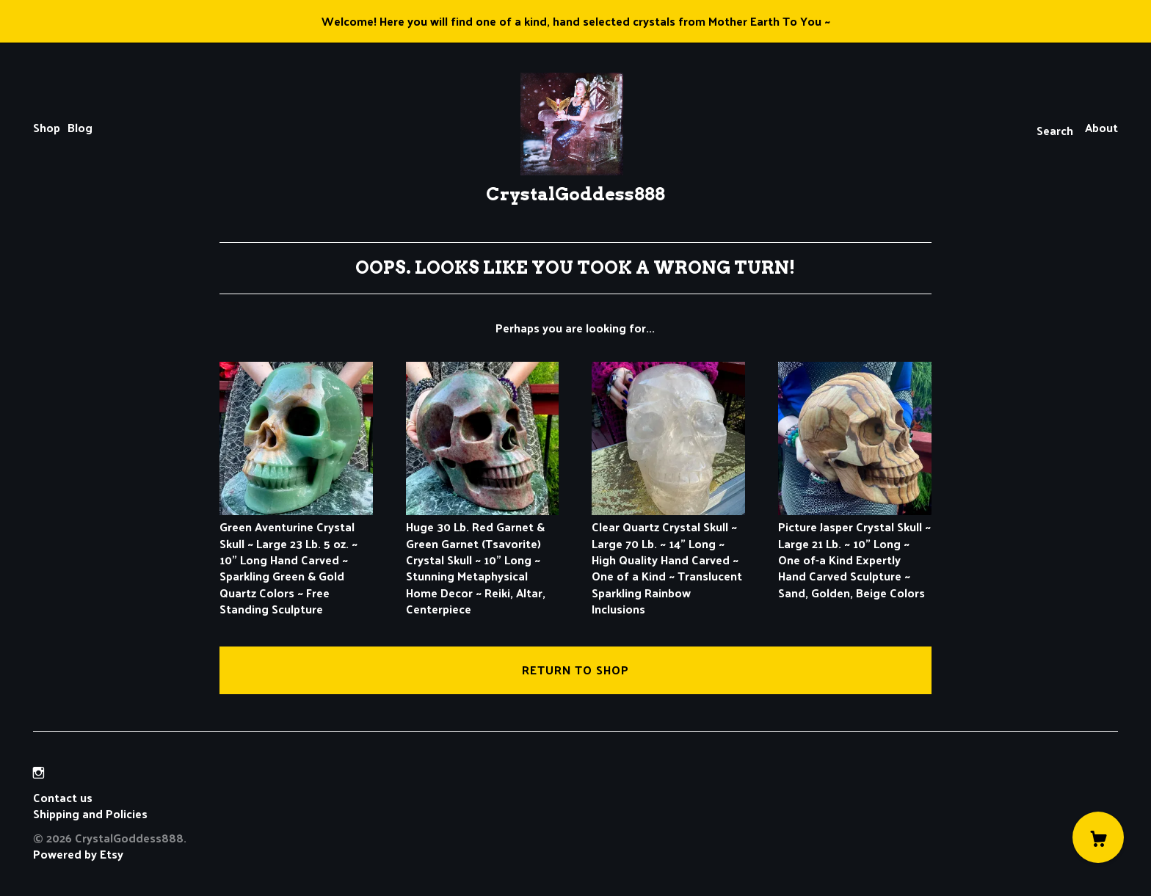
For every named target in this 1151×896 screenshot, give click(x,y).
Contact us (62, 798)
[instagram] (38, 772)
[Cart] (1098, 837)
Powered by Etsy (78, 853)
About (1101, 127)
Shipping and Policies (90, 813)
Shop (46, 127)
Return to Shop (575, 669)
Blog (80, 127)
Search (1054, 130)
